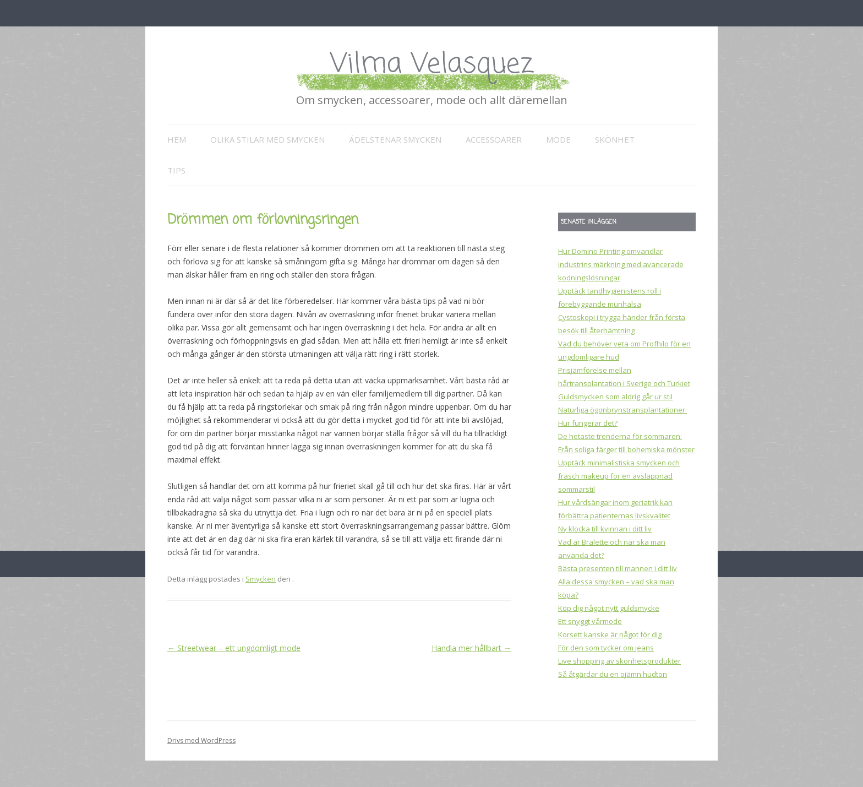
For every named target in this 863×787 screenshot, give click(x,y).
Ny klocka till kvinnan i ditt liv (605, 529)
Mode (558, 139)
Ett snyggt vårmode (590, 621)
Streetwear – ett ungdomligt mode (234, 648)
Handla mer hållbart (471, 648)
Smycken (260, 579)
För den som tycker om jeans (606, 648)
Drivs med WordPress (201, 740)
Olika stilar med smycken (267, 139)
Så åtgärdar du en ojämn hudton (612, 674)
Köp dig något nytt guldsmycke (608, 608)
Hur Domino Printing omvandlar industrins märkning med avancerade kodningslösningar (621, 264)
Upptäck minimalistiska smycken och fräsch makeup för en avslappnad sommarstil (619, 476)
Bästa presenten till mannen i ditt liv (617, 568)
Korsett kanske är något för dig (610, 634)
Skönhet (615, 139)
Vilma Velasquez (431, 64)
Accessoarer (494, 139)
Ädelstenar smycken (395, 139)
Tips (176, 170)
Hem (176, 139)
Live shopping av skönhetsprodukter (619, 661)
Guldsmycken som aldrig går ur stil (615, 396)
